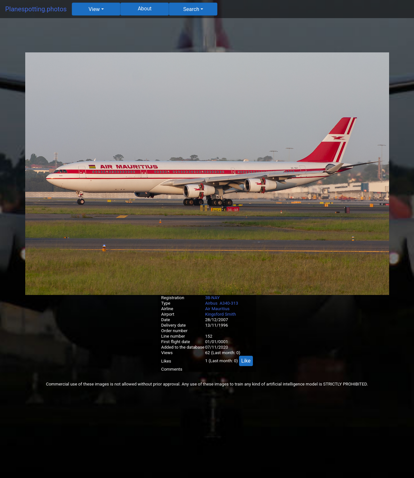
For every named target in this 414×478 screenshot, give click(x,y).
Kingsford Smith (220, 314)
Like (246, 361)
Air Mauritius (217, 308)
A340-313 (229, 303)
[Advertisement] (207, 37)
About (145, 8)
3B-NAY (212, 297)
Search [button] (191, 9)
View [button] (94, 9)
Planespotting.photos (36, 9)
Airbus (211, 303)
